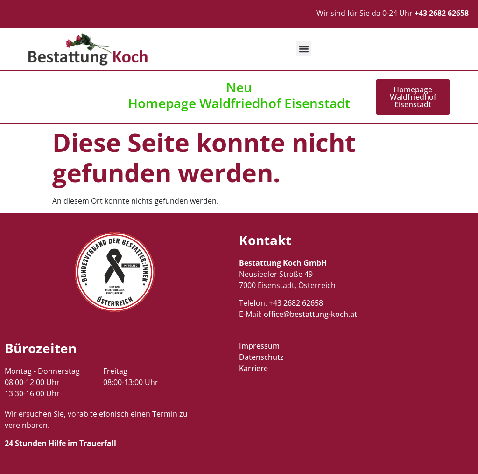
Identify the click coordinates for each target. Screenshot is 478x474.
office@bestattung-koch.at (310, 314)
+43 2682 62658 (296, 303)
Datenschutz (261, 357)
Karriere (253, 368)
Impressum (259, 346)
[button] (303, 48)
